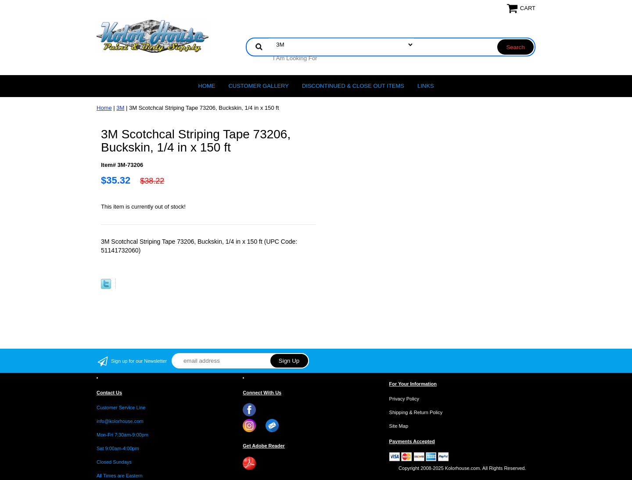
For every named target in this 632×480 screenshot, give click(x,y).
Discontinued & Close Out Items (353, 86)
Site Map (398, 426)
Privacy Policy (404, 398)
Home (206, 86)
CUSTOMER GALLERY (258, 86)
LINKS (425, 86)
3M (120, 108)
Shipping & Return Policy (416, 412)
